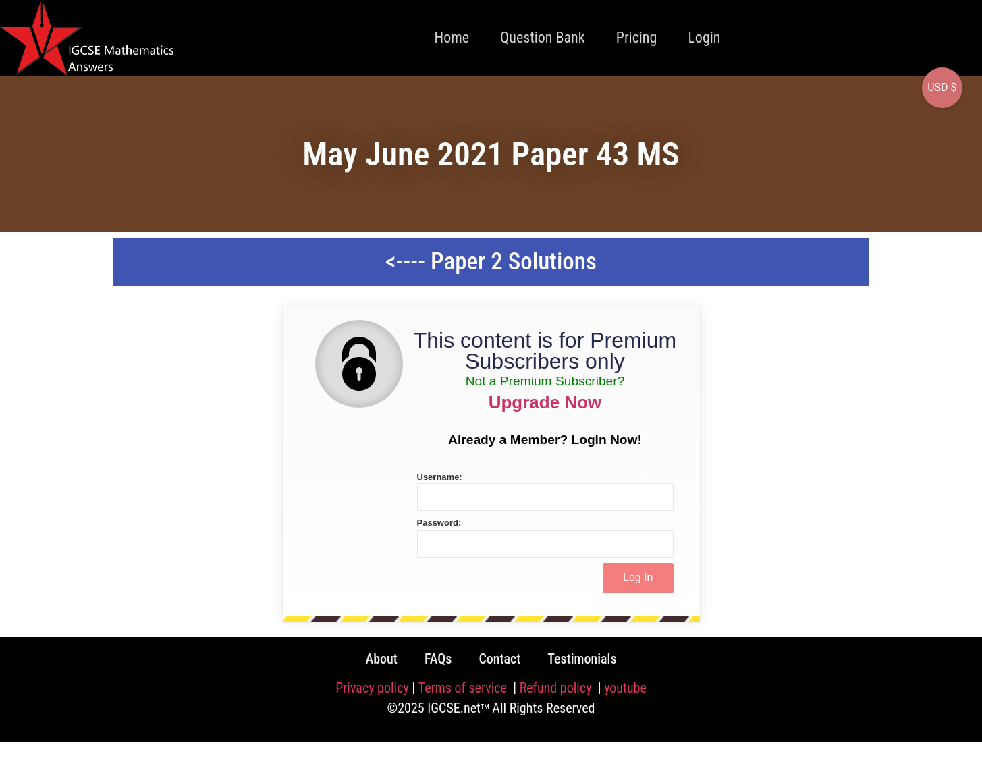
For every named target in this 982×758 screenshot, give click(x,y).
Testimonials (581, 659)
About (381, 659)
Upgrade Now (545, 402)
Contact (499, 659)
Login (704, 37)
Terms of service (464, 688)
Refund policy (557, 688)
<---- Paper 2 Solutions (491, 261)
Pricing (636, 37)
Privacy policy (372, 688)
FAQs (438, 659)
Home (452, 37)
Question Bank (542, 37)
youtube (625, 688)
